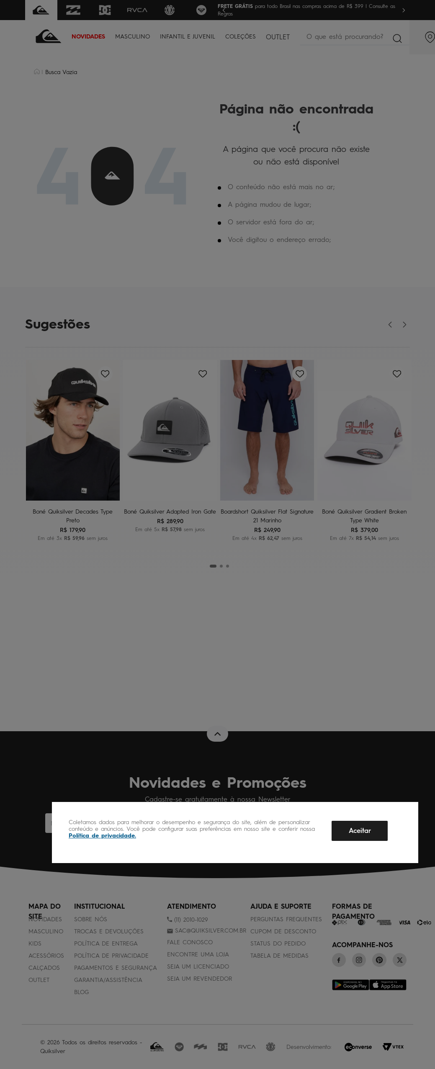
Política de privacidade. (102, 835)
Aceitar (360, 831)
